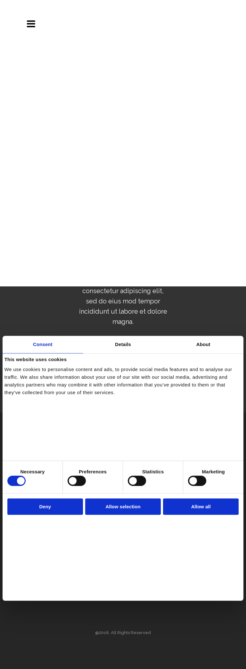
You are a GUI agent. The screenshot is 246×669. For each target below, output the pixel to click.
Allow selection (122, 506)
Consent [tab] (43, 344)
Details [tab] (123, 344)
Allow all (201, 506)
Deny (45, 506)
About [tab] (203, 344)
